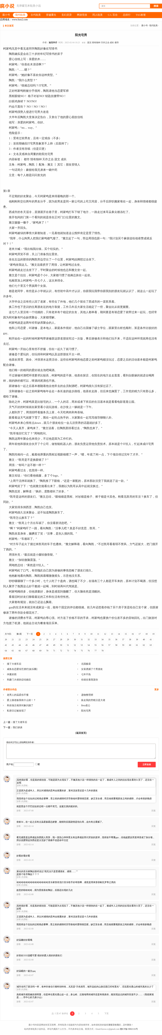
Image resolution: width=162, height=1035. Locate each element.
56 (102, 645)
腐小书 (144, 25)
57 (109, 645)
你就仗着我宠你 (89, 679)
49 (54, 645)
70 (47, 651)
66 (20, 651)
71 (54, 651)
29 (68, 639)
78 (102, 651)
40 (144, 639)
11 (98, 634)
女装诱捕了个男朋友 (92, 669)
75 (82, 651)
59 (123, 645)
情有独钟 (96, 42)
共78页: (8, 634)
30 (75, 639)
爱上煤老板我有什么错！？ (21, 700)
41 (151, 639)
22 (20, 639)
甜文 (89, 42)
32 (89, 639)
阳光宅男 (86, 710)
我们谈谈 (17, 727)
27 (54, 639)
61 (137, 645)
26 (47, 639)
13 (112, 634)
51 (68, 645)
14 (119, 634)
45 (27, 645)
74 (75, 651)
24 (33, 639)
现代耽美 (153, 25)
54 (89, 645)
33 (95, 639)
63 (151, 645)
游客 (18, 811)
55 (95, 645)
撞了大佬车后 (14, 664)
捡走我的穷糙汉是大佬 (93, 700)
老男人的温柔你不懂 (17, 695)
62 (144, 645)
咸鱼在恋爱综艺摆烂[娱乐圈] (22, 669)
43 (13, 645)
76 (89, 651)
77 (95, 651)
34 (102, 639)
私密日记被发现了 (16, 710)
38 (130, 639)
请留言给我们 (114, 1025)
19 (153, 634)
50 (61, 645)
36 (116, 639)
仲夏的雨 (11, 674)
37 (123, 639)
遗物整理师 (87, 695)
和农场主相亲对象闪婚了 (20, 705)
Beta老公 (85, 705)
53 (82, 645)
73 (68, 651)
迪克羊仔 (53, 42)
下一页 (30, 634)
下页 (106, 1013)
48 (47, 645)
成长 (112, 42)
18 (146, 634)
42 (6, 645)
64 (6, 651)
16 (133, 634)
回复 (154, 811)
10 (91, 634)
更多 (156, 689)
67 (27, 651)
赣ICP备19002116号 (129, 1029)
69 (40, 651)
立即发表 (146, 764)
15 (126, 634)
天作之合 (105, 42)
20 (6, 639)
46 (33, 645)
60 (130, 645)
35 (109, 639)
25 (40, 639)
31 (82, 639)
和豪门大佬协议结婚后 (19, 679)
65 (13, 651)
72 (61, 651)
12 (105, 634)
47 (40, 645)
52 (75, 645)
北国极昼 (86, 664)
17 (139, 634)
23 (27, 639)
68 (33, 651)
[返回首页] (81, 733)
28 (61, 639)
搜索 (156, 6)
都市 (117, 42)
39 (137, 639)
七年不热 (86, 674)
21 (13, 639)
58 (116, 645)
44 (20, 645)
